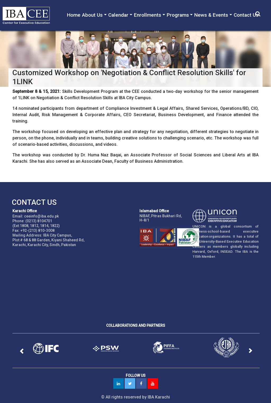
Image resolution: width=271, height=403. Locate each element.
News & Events (211, 15)
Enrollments (147, 15)
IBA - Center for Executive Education (29, 15)
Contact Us (246, 15)
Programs (178, 15)
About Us (92, 15)
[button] (21, 351)
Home (73, 15)
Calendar (118, 15)
